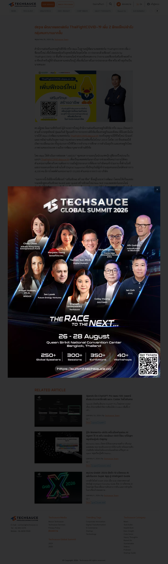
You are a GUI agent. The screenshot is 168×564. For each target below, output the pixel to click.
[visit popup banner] (84, 282)
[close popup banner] (157, 189)
